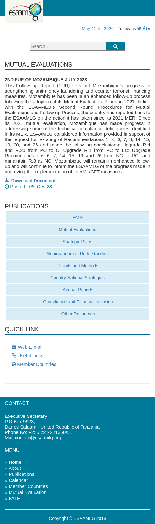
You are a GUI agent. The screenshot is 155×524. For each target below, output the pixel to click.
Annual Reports (78, 289)
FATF (77, 217)
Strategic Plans (77, 241)
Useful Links (27, 355)
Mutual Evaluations (77, 229)
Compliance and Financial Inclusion (77, 301)
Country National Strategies (77, 277)
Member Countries (34, 364)
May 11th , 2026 (96, 28)
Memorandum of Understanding (77, 253)
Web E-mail (27, 347)
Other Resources (77, 313)
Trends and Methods (78, 265)
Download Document (30, 180)
